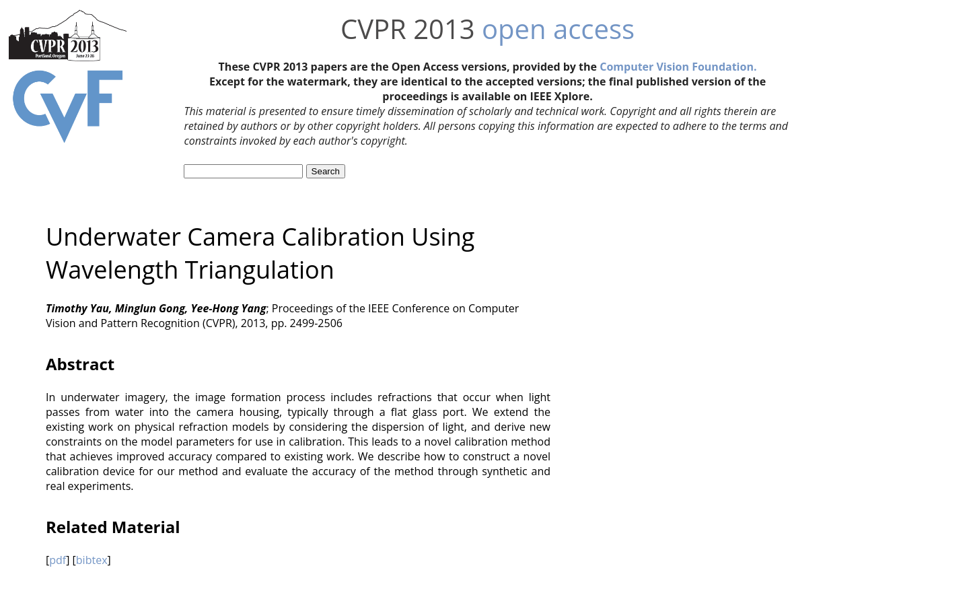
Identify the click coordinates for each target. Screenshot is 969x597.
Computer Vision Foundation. (678, 66)
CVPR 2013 (407, 28)
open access (558, 28)
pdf (57, 560)
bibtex (92, 560)
